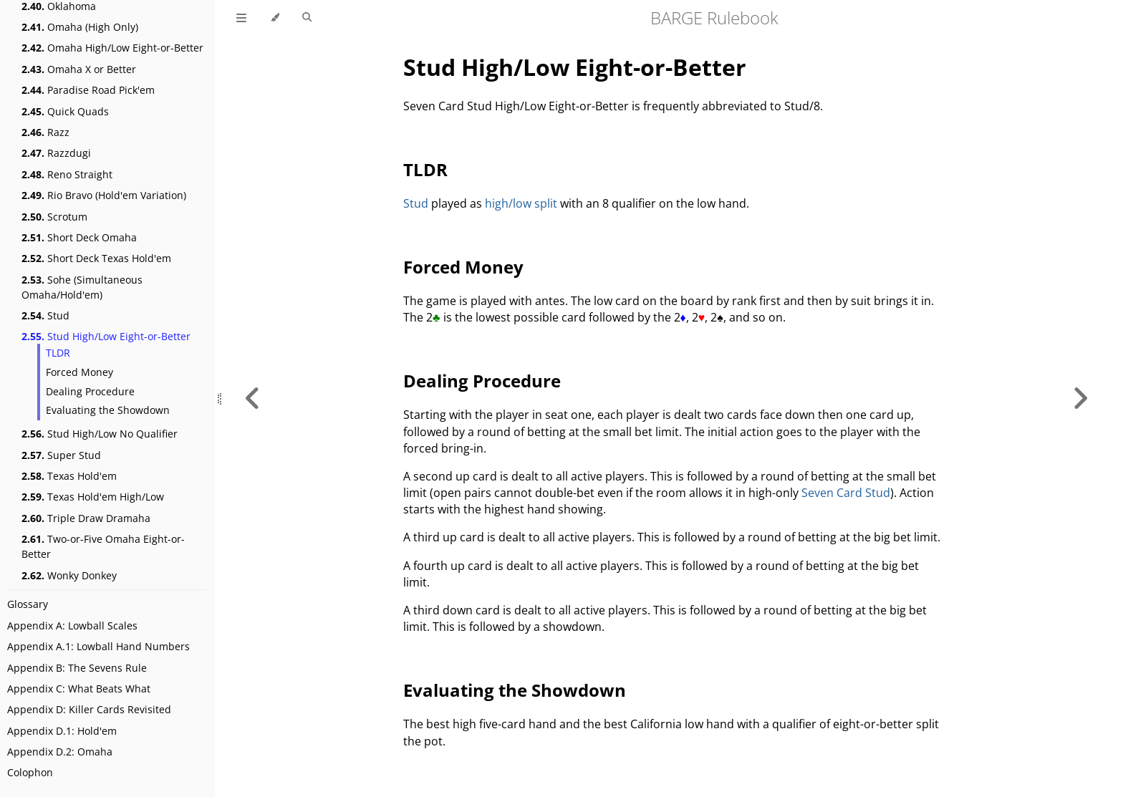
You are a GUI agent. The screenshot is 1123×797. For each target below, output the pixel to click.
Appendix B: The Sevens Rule (77, 668)
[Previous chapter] (253, 398)
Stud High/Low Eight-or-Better (106, 336)
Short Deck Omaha (79, 237)
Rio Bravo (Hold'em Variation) (103, 195)
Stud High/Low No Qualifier (99, 433)
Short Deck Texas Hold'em (96, 258)
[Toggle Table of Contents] (241, 18)
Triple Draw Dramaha (85, 518)
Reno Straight (66, 174)
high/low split (521, 203)
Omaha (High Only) (79, 27)
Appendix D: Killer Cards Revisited (89, 709)
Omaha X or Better (78, 69)
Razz (45, 132)
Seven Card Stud (845, 493)
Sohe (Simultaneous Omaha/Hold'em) (82, 287)
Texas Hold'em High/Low (92, 496)
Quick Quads (65, 111)
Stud (45, 315)
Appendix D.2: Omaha (59, 751)
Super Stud (61, 455)
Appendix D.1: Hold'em (62, 731)
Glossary (27, 604)
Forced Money (79, 372)
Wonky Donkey (69, 575)
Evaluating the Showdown (108, 410)
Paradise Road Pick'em (88, 90)
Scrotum (54, 216)
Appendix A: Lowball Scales (72, 625)
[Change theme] (275, 18)
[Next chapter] (1080, 398)
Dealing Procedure (90, 391)
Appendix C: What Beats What (78, 688)
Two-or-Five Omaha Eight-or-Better (103, 546)
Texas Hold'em (69, 476)
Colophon (30, 772)
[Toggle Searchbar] (307, 18)
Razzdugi (56, 153)
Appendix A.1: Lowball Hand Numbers (98, 646)
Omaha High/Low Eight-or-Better (112, 47)
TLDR (58, 352)
